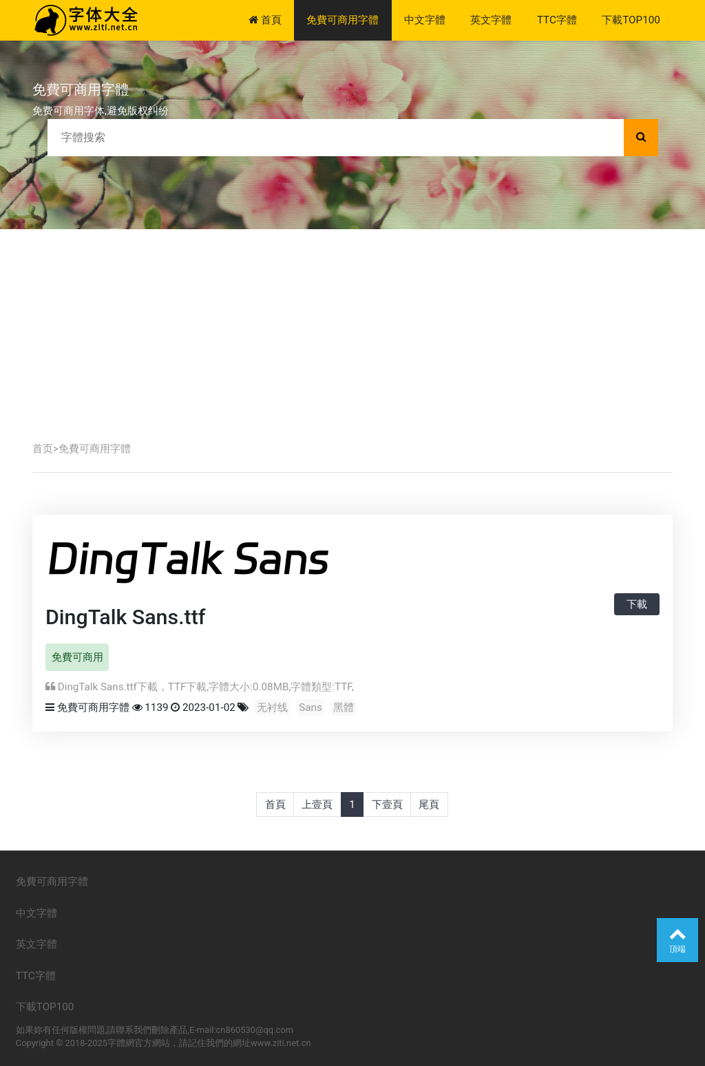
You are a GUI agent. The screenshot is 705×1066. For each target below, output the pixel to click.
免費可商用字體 (342, 20)
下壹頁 (387, 804)
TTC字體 (557, 20)
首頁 (265, 20)
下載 (637, 604)
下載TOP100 (631, 20)
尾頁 (429, 804)
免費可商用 (77, 657)
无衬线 (272, 707)
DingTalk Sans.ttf (125, 617)
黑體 (343, 707)
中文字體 (424, 20)
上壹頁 (317, 804)
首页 (42, 449)
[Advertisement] (352, 332)
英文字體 (491, 20)
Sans (310, 707)
